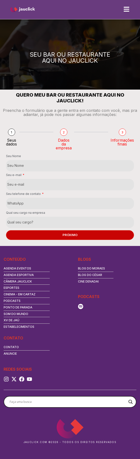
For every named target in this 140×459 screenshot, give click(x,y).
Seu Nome (13, 156)
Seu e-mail (14, 175)
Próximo (70, 235)
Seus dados (11, 142)
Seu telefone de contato (24, 194)
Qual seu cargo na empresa (25, 212)
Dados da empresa (64, 144)
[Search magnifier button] (130, 401)
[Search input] (68, 401)
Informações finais (122, 142)
